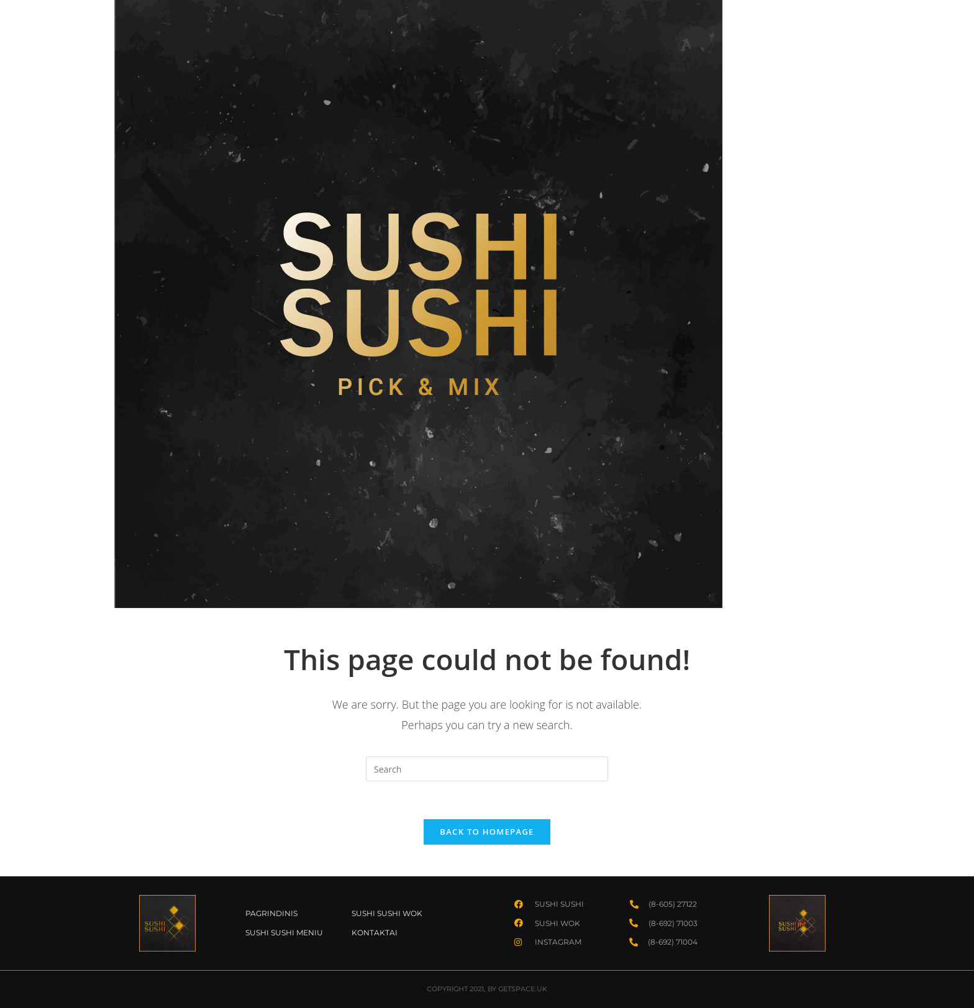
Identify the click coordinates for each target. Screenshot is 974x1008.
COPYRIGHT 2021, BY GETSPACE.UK (487, 988)
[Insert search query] (487, 768)
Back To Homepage (487, 831)
